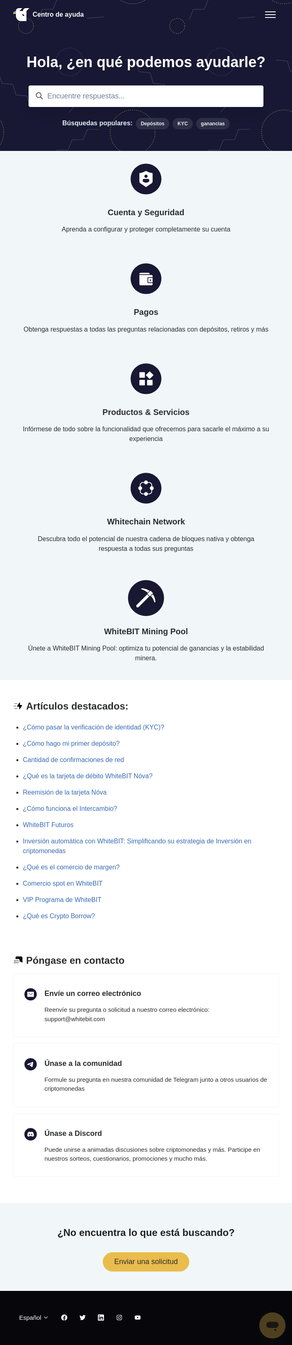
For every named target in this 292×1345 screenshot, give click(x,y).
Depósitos (152, 124)
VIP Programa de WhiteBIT (62, 899)
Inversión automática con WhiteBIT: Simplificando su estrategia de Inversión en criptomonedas (137, 846)
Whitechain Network (146, 521)
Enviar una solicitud (146, 1262)
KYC (182, 124)
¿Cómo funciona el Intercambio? (70, 808)
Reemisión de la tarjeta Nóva (64, 792)
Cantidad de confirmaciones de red (73, 759)
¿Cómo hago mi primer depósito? (71, 743)
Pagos (146, 312)
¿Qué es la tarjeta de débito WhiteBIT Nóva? (88, 776)
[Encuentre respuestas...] (146, 96)
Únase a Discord (73, 1133)
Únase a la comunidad (83, 1063)
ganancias (213, 124)
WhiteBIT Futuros (48, 824)
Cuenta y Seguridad (146, 212)
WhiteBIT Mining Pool (146, 631)
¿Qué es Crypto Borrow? (59, 916)
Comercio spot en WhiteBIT (63, 883)
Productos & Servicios (145, 412)
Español (34, 1317)
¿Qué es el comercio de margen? (71, 867)
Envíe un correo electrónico (92, 993)
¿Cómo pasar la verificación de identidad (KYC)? (93, 727)
